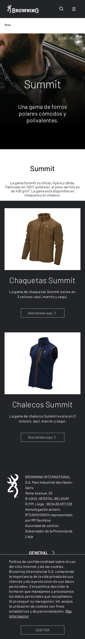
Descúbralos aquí (42, 313)
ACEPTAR (42, 630)
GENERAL (42, 552)
